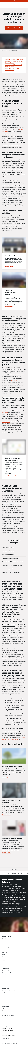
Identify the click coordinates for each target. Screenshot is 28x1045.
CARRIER (15, 1043)
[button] (14, 869)
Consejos (8, 873)
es (2, 873)
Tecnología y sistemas (17, 873)
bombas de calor (15, 380)
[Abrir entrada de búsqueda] (22, 4)
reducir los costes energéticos (10, 503)
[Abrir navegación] (25, 5)
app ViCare (5, 412)
